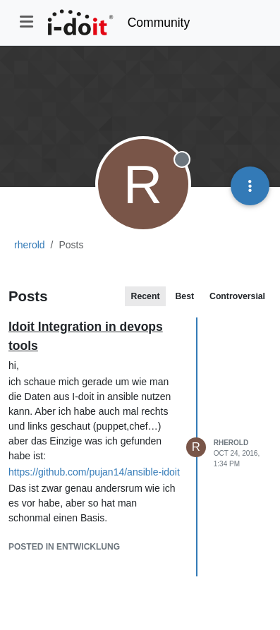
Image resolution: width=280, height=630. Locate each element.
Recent (145, 296)
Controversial (237, 296)
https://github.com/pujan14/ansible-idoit (94, 472)
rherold (231, 443)
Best (184, 296)
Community (159, 23)
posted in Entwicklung (64, 547)
